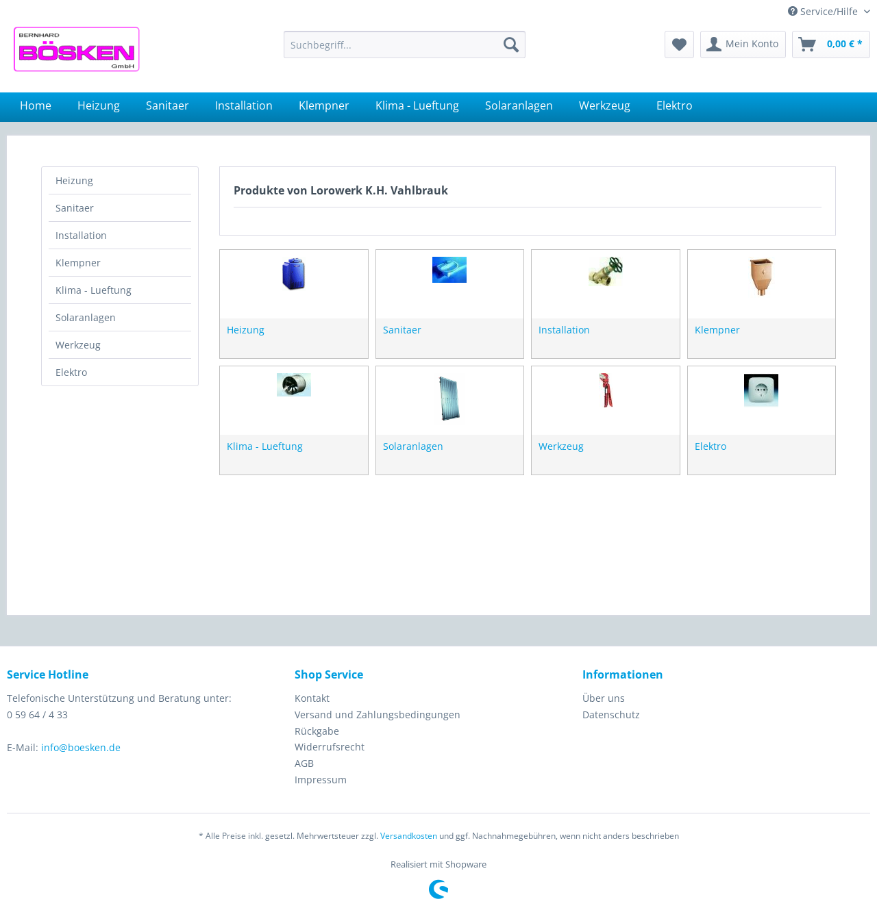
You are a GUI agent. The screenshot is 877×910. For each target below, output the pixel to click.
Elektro (71, 372)
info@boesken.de (81, 747)
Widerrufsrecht (330, 746)
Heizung (74, 180)
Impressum (321, 779)
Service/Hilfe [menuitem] (824, 11)
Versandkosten (408, 836)
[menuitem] (405, 44)
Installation (81, 235)
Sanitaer (74, 207)
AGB (304, 763)
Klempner (78, 262)
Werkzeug (78, 344)
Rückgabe (317, 730)
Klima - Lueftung (93, 289)
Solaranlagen (85, 317)
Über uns (603, 698)
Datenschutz (611, 714)
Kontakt (312, 698)
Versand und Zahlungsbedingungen (377, 714)
